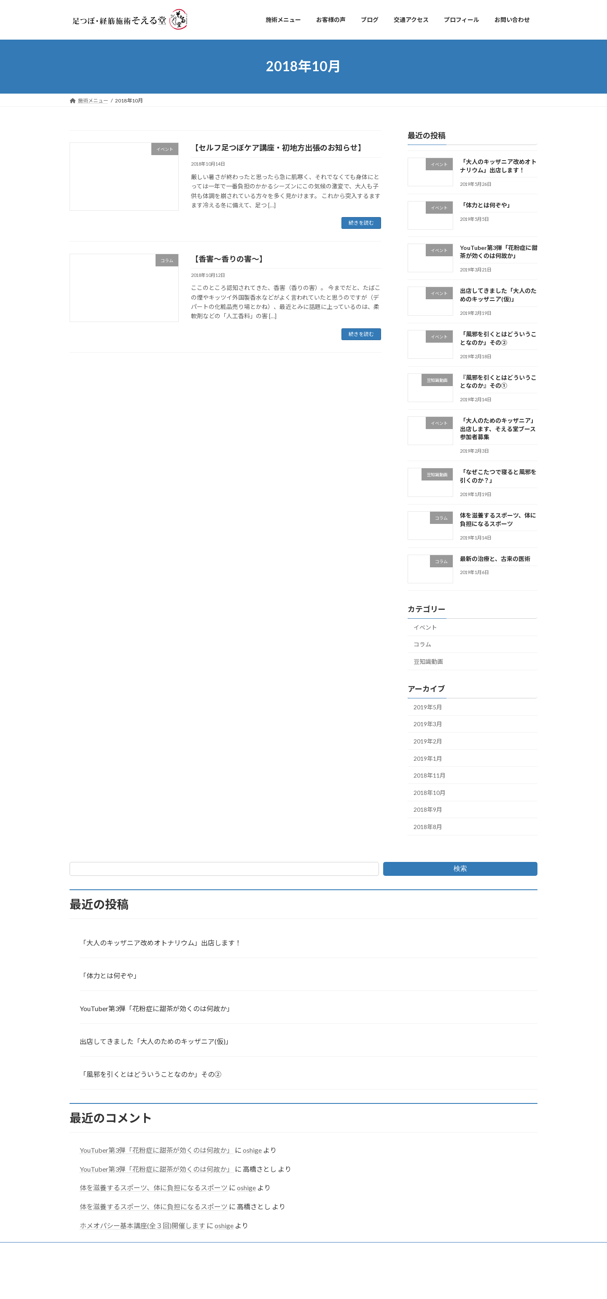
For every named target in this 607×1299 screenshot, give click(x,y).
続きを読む (361, 223)
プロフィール (259, 1250)
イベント (425, 627)
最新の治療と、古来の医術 (495, 558)
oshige (252, 1150)
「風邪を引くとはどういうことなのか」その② (150, 1074)
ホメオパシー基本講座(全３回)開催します (142, 1225)
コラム (422, 644)
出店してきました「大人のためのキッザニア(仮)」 (156, 1041)
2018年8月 (428, 826)
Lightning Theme (304, 1284)
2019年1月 (428, 758)
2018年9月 (428, 809)
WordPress (267, 1284)
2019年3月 (428, 723)
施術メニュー (93, 1250)
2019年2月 (428, 741)
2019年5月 (428, 706)
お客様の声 (137, 1250)
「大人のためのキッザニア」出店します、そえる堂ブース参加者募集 (498, 428)
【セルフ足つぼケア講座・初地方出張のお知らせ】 (278, 147)
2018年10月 (430, 792)
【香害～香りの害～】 (229, 258)
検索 (460, 868)
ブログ (173, 1250)
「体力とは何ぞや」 (486, 204)
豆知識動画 (428, 661)
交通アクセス (213, 1250)
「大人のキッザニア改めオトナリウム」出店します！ (161, 943)
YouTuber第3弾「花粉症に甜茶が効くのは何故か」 (157, 1008)
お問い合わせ (306, 1250)
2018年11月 (430, 775)
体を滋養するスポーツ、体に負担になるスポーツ (154, 1188)
